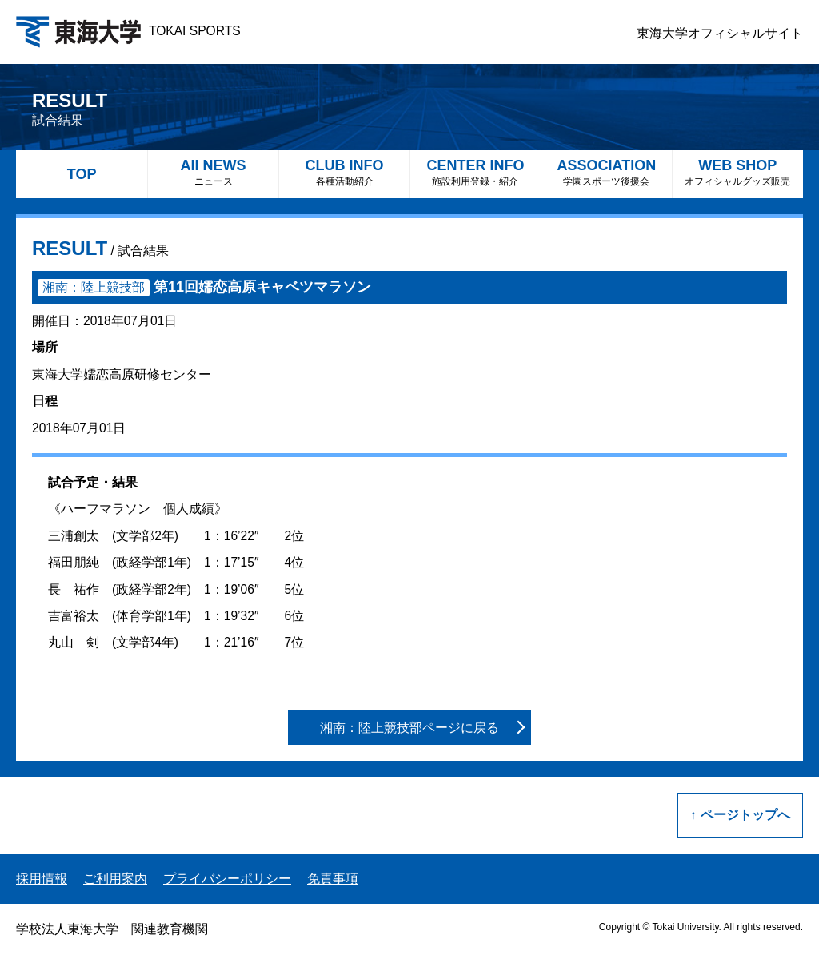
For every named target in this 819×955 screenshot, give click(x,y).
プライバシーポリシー (227, 878)
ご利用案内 (115, 878)
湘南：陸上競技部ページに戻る (409, 727)
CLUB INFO (344, 172)
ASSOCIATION (606, 172)
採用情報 (41, 878)
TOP (82, 174)
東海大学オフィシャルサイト (720, 33)
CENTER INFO (475, 172)
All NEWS (213, 172)
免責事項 (332, 878)
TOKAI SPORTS (128, 31)
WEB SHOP (738, 172)
